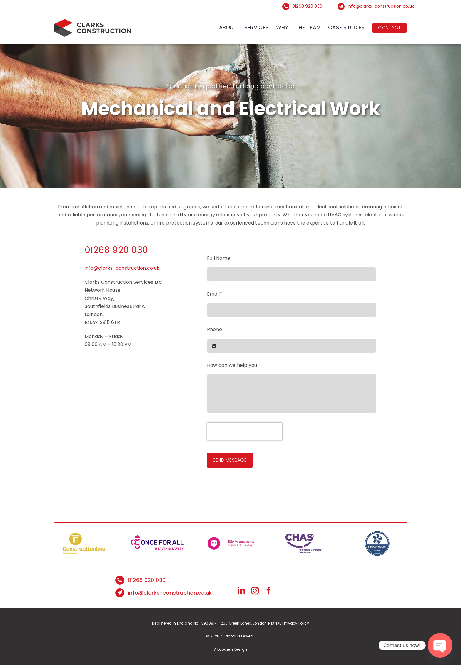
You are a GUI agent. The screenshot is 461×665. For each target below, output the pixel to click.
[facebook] (268, 590)
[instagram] (255, 590)
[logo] (93, 21)
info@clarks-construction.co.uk (381, 6)
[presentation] (244, 431)
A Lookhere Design (230, 649)
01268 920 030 (307, 6)
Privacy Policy (296, 623)
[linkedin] (241, 590)
